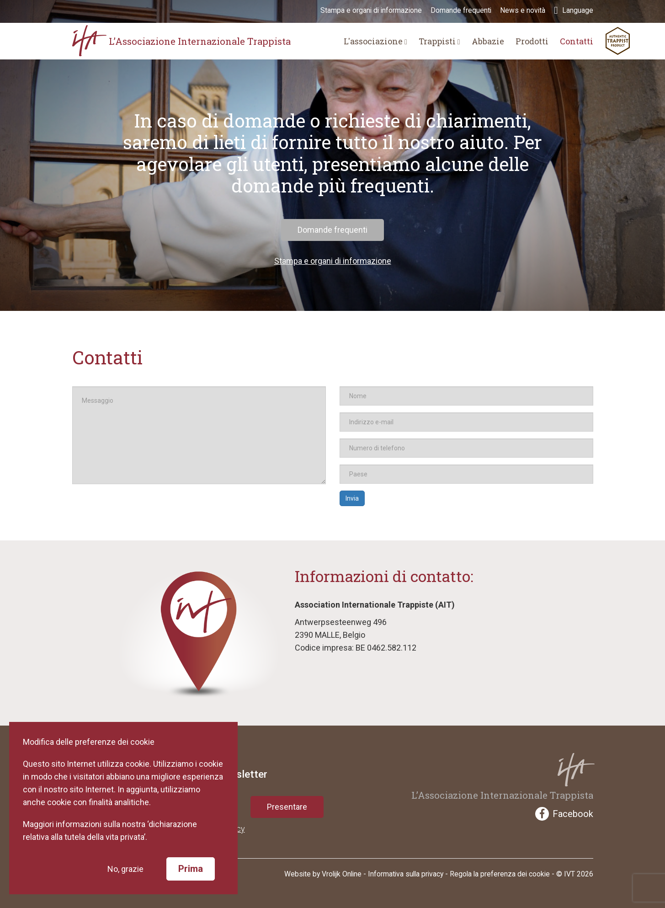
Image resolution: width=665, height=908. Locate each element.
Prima (195, 868)
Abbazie (488, 41)
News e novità (522, 10)
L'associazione (375, 41)
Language (573, 10)
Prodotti (532, 41)
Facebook (564, 813)
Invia (352, 498)
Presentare (287, 807)
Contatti (576, 41)
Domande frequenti (461, 10)
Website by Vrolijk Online (323, 874)
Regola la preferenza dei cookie (500, 874)
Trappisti (439, 41)
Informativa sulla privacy (405, 874)
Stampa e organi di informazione (371, 10)
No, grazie (130, 869)
